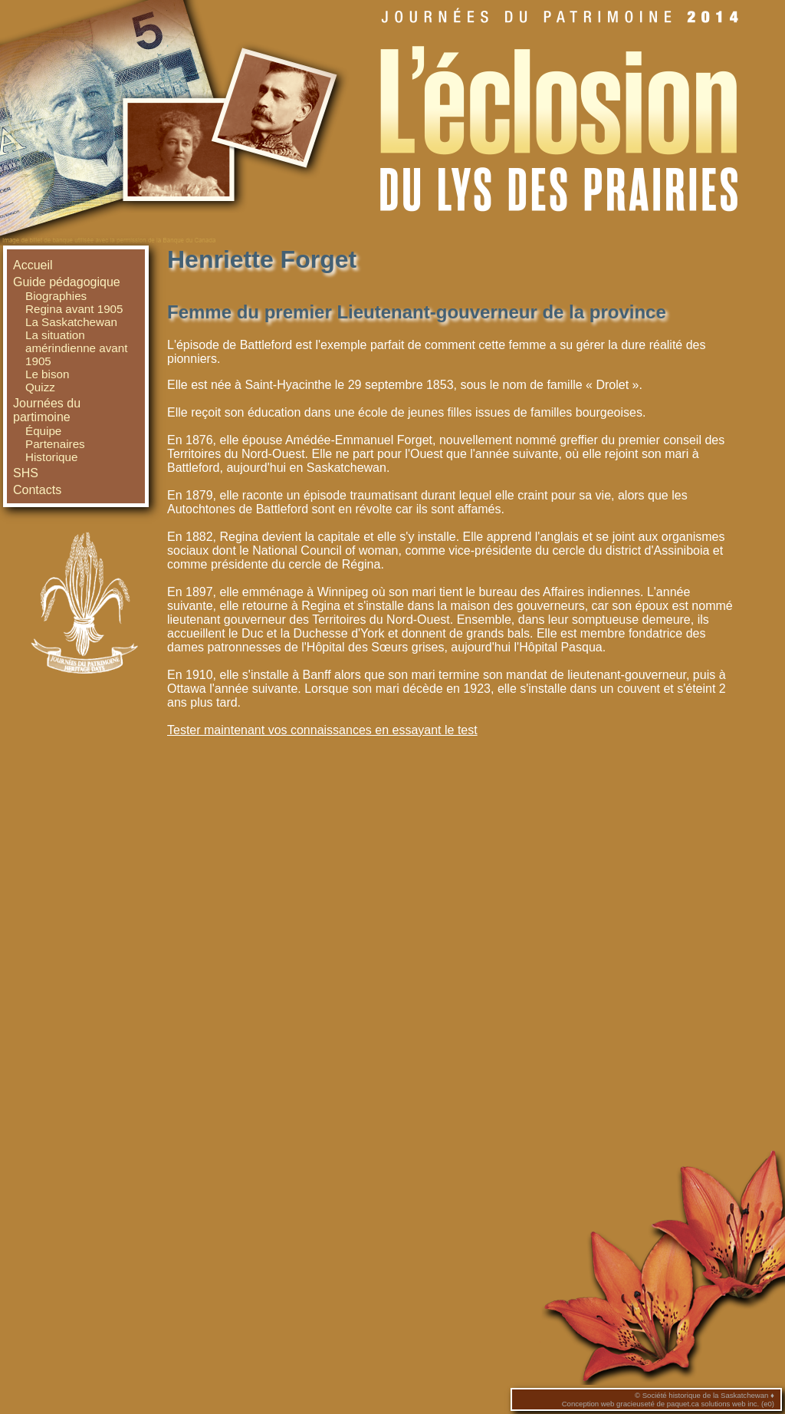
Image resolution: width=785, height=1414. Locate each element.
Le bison (47, 374)
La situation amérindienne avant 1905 (76, 348)
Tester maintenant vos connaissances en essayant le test (322, 730)
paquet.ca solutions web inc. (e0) (720, 1403)
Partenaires (55, 443)
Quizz (40, 387)
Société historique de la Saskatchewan (705, 1395)
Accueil (33, 265)
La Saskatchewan (71, 321)
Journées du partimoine (46, 410)
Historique (51, 456)
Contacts (37, 489)
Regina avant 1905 (74, 308)
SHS (25, 473)
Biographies (56, 295)
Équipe (43, 430)
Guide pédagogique (66, 281)
